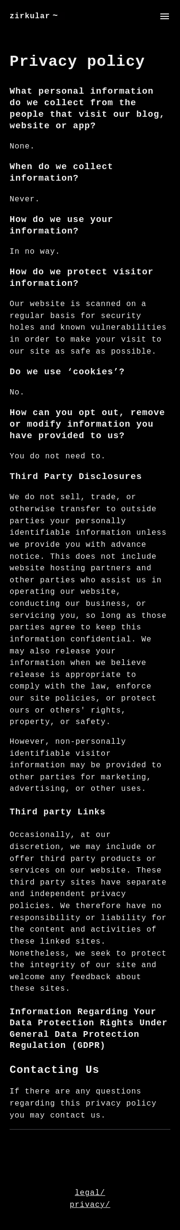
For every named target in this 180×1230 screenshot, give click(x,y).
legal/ (90, 1193)
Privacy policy (77, 62)
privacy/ (90, 1205)
